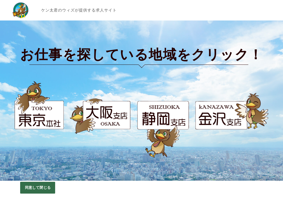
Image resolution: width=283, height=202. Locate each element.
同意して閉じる (38, 187)
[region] (141, 191)
